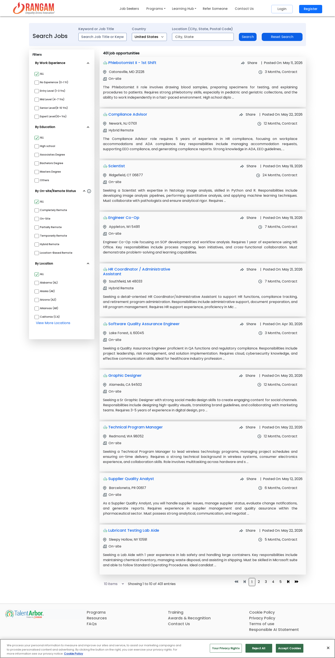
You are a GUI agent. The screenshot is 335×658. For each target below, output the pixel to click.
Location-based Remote (56, 253)
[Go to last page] (296, 582)
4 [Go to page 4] (273, 581)
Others (44, 180)
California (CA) (50, 317)
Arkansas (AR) (49, 308)
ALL (42, 74)
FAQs (92, 623)
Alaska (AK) (47, 291)
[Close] (328, 647)
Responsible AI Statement (274, 629)
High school (47, 146)
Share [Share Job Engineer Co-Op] (248, 217)
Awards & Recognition (189, 618)
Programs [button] (154, 8)
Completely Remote (53, 210)
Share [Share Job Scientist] (248, 166)
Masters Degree (50, 171)
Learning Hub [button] (183, 8)
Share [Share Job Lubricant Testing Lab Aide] (247, 530)
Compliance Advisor (127, 114)
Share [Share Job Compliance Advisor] (247, 114)
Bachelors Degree (51, 163)
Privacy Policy (262, 618)
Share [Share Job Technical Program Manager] (247, 427)
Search (248, 36)
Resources (97, 618)
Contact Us (244, 8)
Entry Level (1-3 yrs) (52, 91)
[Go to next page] (288, 582)
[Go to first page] (236, 582)
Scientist (116, 166)
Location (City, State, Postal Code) (202, 28)
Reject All (258, 648)
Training (175, 612)
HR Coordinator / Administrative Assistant (136, 271)
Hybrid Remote (49, 244)
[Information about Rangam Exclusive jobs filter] (89, 191)
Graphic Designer (125, 375)
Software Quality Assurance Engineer (144, 323)
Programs (96, 612)
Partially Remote (51, 227)
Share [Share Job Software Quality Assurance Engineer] (248, 324)
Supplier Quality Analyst (131, 478)
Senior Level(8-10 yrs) (54, 108)
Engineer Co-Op (123, 217)
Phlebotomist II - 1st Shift (132, 62)
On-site (45, 218)
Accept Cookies (289, 648)
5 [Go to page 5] (280, 581)
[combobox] (102, 37)
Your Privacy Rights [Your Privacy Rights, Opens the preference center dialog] (225, 648)
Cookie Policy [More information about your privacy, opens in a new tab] (73, 654)
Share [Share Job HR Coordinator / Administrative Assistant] (248, 269)
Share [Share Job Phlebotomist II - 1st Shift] (249, 62)
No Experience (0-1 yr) (54, 82)
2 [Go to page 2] (259, 581)
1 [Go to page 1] (252, 581)
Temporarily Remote (53, 235)
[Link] (34, 8)
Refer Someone (215, 8)
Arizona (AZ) (48, 299)
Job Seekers (129, 8)
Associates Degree (52, 154)
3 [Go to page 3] (266, 581)
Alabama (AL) (49, 282)
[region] (167, 648)
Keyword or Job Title (96, 28)
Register (310, 9)
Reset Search (282, 36)
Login (282, 9)
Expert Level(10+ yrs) (53, 116)
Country (139, 28)
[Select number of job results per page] (112, 584)
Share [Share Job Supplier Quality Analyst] (248, 478)
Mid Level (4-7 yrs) (52, 99)
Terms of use (261, 623)
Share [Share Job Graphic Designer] (247, 375)
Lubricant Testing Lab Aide (133, 530)
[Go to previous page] (245, 582)
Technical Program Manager (135, 427)
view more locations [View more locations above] (53, 322)
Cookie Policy (262, 612)
